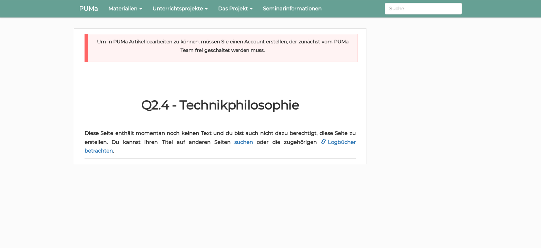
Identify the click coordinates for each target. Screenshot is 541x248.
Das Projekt (235, 8)
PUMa (88, 8)
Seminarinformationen (292, 8)
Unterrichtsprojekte (180, 8)
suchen (243, 142)
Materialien (125, 8)
